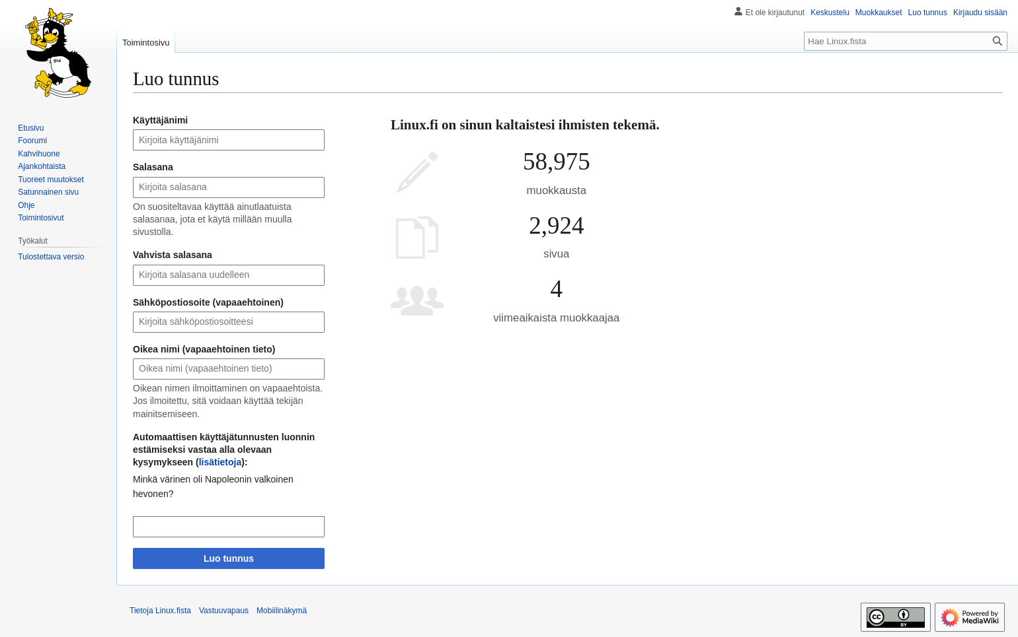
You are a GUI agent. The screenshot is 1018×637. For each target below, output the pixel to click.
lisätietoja (220, 462)
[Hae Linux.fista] (905, 41)
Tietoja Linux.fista (160, 610)
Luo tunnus (229, 558)
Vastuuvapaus (224, 610)
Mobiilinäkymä (281, 610)
